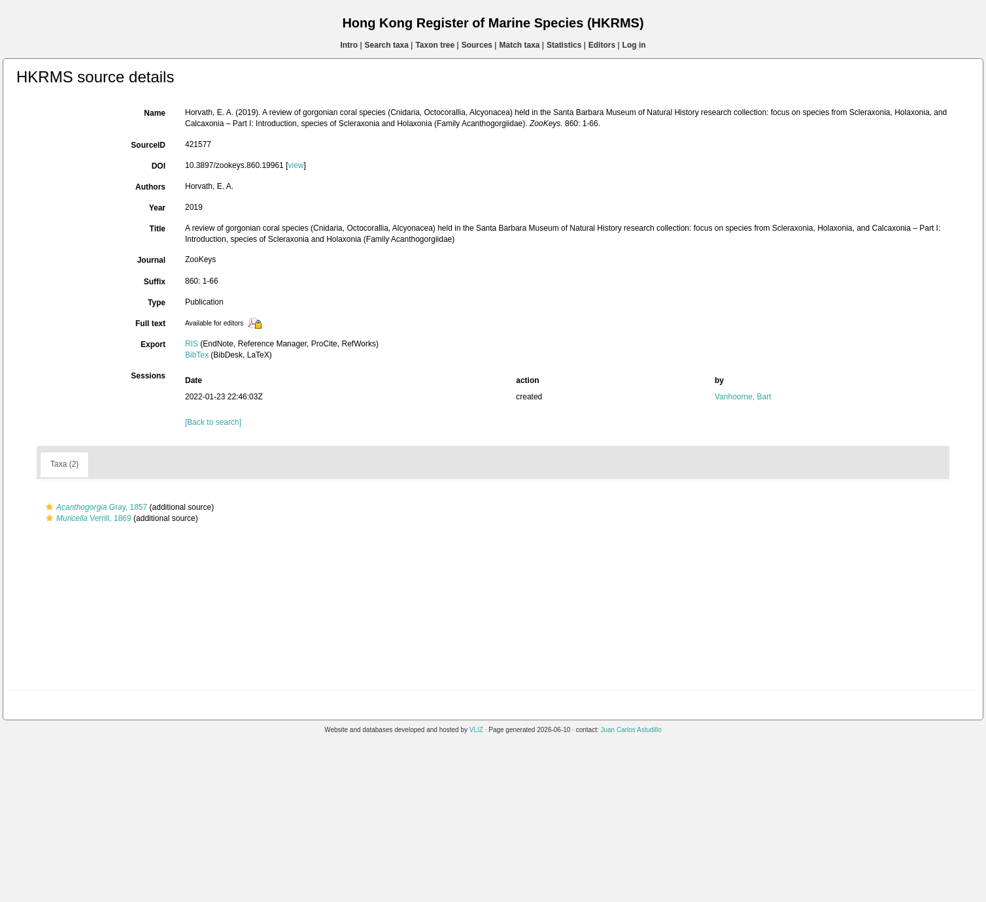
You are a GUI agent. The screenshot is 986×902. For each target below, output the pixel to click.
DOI (158, 166)
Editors (601, 45)
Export (153, 344)
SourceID (148, 145)
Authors (150, 187)
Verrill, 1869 (86, 518)
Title (157, 228)
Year (157, 207)
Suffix (154, 281)
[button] (49, 507)
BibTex (197, 354)
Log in (634, 45)
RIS (191, 343)
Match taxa (519, 45)
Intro (349, 45)
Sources (477, 45)
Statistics (564, 45)
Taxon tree (434, 45)
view (295, 165)
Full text (150, 323)
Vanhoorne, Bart (743, 396)
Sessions (148, 375)
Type (156, 302)
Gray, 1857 (94, 507)
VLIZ (476, 729)
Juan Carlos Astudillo (630, 729)
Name (154, 113)
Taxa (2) (64, 464)
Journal (151, 260)
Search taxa (387, 45)
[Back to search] (213, 422)
